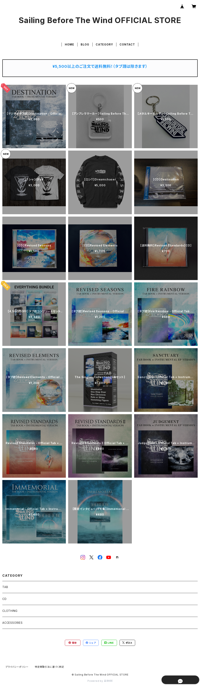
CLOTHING (9, 610)
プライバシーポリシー (17, 666)
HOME (69, 44)
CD (4, 599)
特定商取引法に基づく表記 (49, 666)
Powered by (100, 680)
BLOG (85, 44)
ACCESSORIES (12, 622)
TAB (5, 587)
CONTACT (127, 44)
